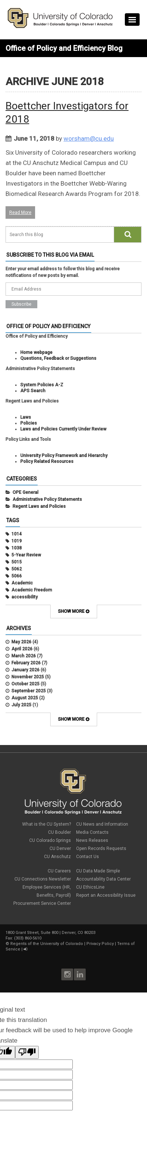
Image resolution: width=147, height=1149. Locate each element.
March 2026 (23, 655)
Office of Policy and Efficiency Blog (64, 48)
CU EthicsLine (90, 887)
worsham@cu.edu (89, 138)
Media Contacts (92, 832)
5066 (16, 576)
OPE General (25, 492)
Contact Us (87, 856)
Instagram (67, 974)
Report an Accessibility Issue (106, 895)
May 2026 (21, 641)
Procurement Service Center (42, 903)
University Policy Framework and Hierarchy (63, 455)
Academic (22, 583)
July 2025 (21, 704)
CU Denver (60, 848)
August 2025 (24, 697)
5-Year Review (26, 555)
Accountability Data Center (103, 879)
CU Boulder (59, 832)
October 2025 (25, 683)
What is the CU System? (46, 824)
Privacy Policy (100, 943)
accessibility (24, 597)
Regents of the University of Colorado (46, 943)
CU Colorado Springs (50, 840)
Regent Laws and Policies (39, 506)
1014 (16, 534)
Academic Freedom (31, 590)
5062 (16, 569)
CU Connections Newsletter (42, 879)
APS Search (32, 390)
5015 (16, 562)
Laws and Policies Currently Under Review (63, 429)
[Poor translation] (27, 1052)
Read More (20, 212)
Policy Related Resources (47, 461)
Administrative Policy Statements (47, 499)
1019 (16, 541)
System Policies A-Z (41, 384)
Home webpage (36, 352)
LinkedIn (80, 974)
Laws (25, 417)
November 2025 (27, 676)
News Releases (92, 840)
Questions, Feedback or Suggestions (58, 358)
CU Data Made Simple (98, 871)
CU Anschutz (57, 856)
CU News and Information (102, 824)
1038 (16, 548)
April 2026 (22, 648)
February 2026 (26, 662)
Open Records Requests (101, 848)
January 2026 (25, 669)
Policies (28, 423)
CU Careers (59, 871)
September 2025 (28, 690)
